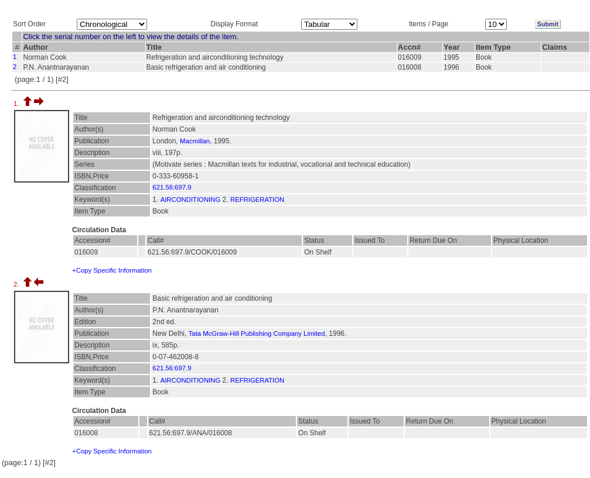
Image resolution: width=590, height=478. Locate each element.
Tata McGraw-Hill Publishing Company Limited (257, 333)
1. (17, 103)
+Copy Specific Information (112, 270)
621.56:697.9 (171, 187)
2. (17, 284)
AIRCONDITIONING (191, 199)
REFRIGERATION (257, 199)
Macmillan (195, 141)
